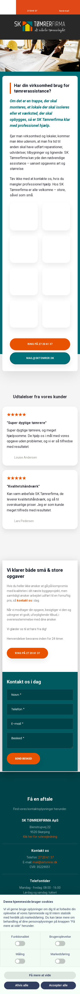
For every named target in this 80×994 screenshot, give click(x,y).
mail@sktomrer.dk (45, 862)
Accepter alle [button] (58, 985)
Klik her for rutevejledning (40, 836)
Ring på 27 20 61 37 (27, 653)
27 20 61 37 (46, 857)
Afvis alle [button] (21, 985)
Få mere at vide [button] (40, 975)
